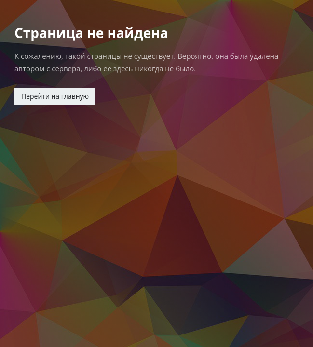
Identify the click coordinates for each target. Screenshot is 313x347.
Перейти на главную (55, 96)
